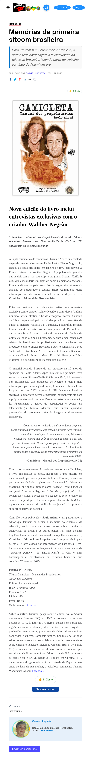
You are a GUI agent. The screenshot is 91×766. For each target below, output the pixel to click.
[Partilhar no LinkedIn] (25, 79)
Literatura (15, 24)
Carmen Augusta (41, 721)
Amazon (31, 605)
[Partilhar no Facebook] (10, 79)
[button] (62, 7)
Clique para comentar (45, 689)
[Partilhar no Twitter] (15, 79)
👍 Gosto (74, 91)
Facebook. (37, 670)
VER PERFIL (47, 730)
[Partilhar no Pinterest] (20, 79)
